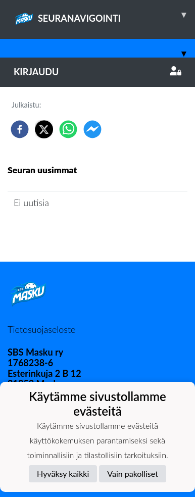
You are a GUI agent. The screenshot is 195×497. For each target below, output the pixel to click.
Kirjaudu (97, 71)
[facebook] (20, 129)
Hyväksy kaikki (63, 473)
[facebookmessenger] (92, 129)
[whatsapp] (68, 129)
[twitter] (44, 129)
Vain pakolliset (132, 473)
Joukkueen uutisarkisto (59, 231)
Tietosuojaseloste (41, 329)
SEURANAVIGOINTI (104, 14)
